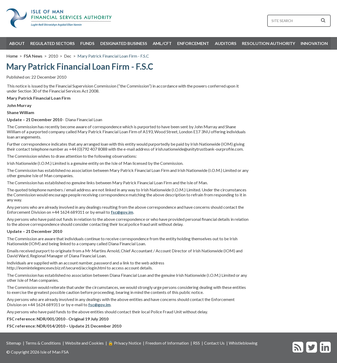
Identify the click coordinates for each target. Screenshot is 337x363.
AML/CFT (162, 43)
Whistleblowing (243, 342)
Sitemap (13, 342)
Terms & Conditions (43, 342)
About (17, 43)
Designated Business (123, 43)
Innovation (314, 43)
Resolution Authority (268, 43)
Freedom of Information (167, 342)
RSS (196, 342)
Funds (87, 43)
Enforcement (193, 43)
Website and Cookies (84, 342)
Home (12, 55)
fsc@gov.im (122, 211)
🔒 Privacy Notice (124, 342)
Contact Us (214, 342)
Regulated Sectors (52, 43)
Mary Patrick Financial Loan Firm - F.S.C (113, 55)
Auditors (225, 43)
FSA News (33, 55)
